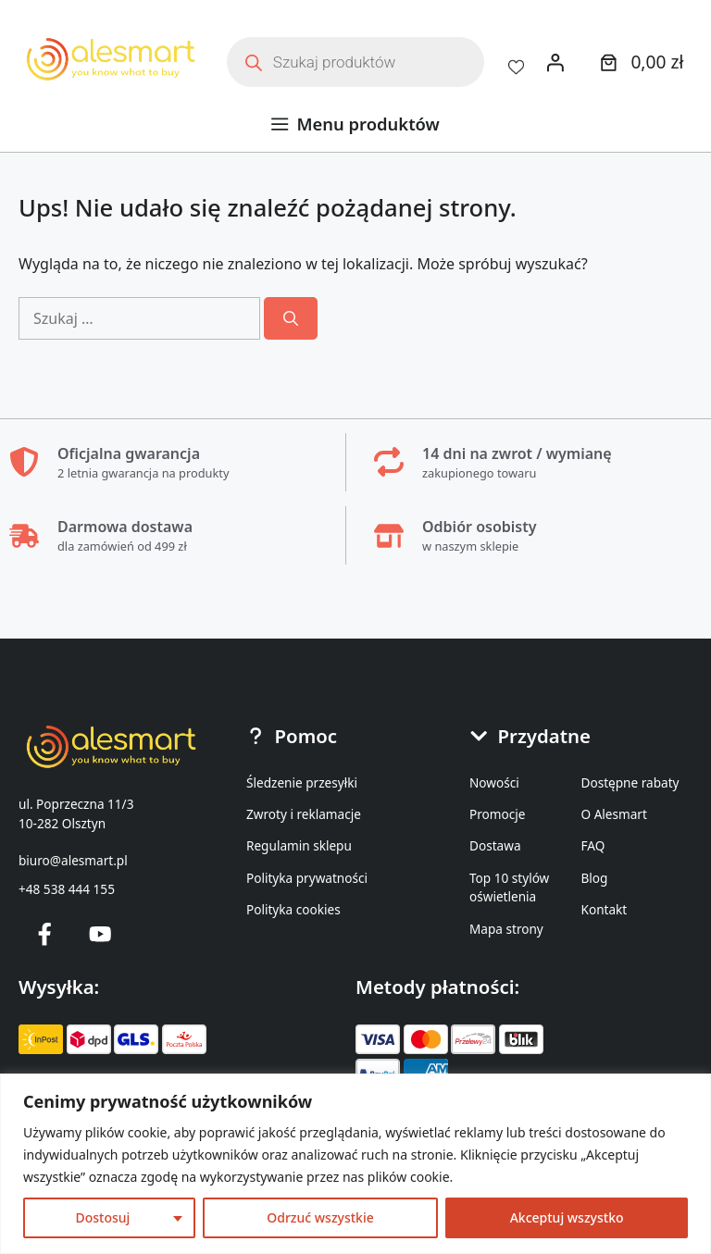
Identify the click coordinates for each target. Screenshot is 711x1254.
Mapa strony (506, 928)
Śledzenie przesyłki (301, 782)
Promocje (497, 814)
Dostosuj (102, 1217)
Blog (594, 878)
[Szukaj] (291, 318)
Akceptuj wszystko (567, 1217)
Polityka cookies (293, 909)
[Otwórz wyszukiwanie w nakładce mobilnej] (355, 62)
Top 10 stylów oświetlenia (509, 887)
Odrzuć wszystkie (320, 1217)
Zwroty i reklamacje (303, 814)
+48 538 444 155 (67, 889)
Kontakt (604, 909)
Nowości (494, 782)
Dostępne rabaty (630, 782)
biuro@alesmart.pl (73, 860)
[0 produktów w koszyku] (639, 62)
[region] (355, 1164)
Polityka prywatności (307, 878)
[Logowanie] (555, 62)
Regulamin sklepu (299, 845)
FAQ (593, 845)
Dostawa (495, 845)
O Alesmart (614, 814)
